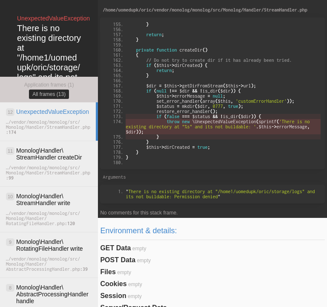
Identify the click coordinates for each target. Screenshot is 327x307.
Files (107, 271)
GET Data (115, 248)
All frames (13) (49, 94)
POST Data (117, 260)
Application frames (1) (49, 85)
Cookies (113, 283)
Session (113, 295)
